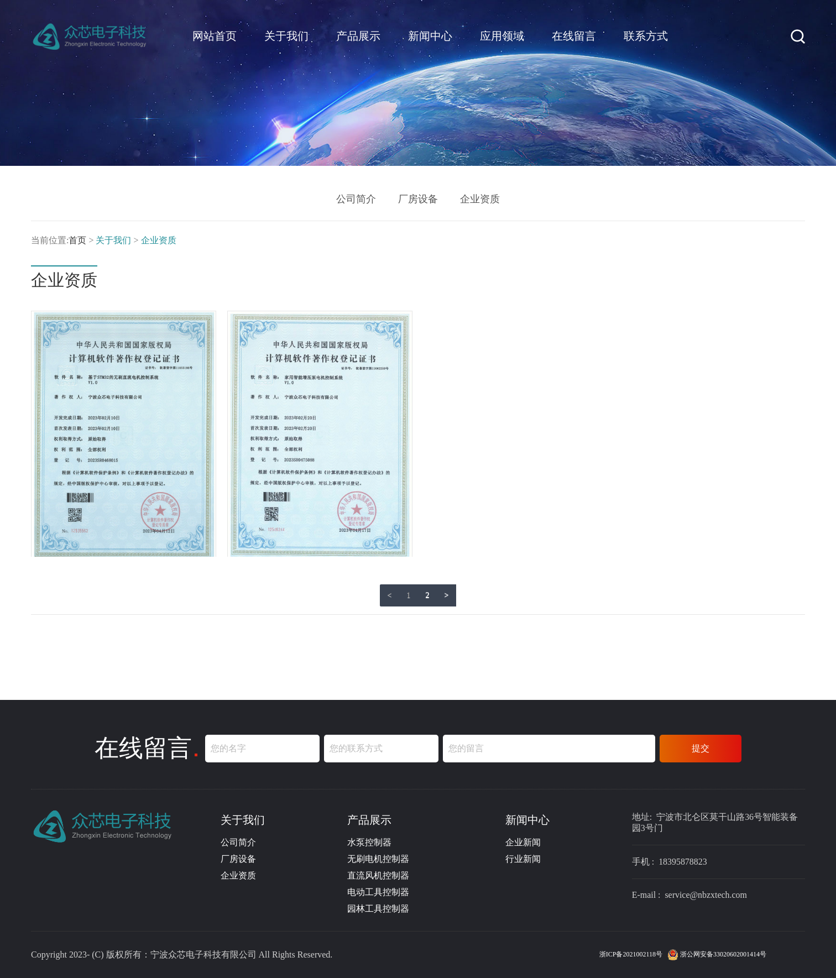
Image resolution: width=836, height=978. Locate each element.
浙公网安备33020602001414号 (716, 954)
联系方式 (646, 36)
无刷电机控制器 (378, 859)
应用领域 (502, 36)
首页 (77, 240)
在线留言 (574, 36)
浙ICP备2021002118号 (631, 954)
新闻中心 (430, 36)
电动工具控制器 (378, 892)
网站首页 (214, 36)
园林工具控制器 (378, 908)
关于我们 (286, 36)
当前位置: (50, 240)
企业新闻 (523, 842)
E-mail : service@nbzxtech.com (690, 895)
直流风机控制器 (378, 875)
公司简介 (356, 199)
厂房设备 (418, 199)
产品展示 (358, 36)
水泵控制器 (369, 842)
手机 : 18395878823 (669, 861)
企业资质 (480, 199)
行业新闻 (523, 859)
